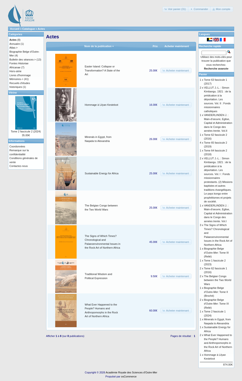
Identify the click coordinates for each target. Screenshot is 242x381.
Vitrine (13, 92)
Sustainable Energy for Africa (102, 173)
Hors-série (16, 71)
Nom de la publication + (99, 46)
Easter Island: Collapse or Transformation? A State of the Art (102, 70)
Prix (155, 46)
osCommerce (129, 376)
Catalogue (28, 28)
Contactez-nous (19, 166)
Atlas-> (14, 47)
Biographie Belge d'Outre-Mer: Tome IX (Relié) (216, 303)
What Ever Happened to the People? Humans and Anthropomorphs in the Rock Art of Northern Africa (218, 343)
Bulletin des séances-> (23, 59)
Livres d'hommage (20, 75)
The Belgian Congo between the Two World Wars (217, 280)
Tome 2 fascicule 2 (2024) (26, 131)
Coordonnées (17, 146)
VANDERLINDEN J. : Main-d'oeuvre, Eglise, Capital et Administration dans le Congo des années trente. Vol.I (218, 213)
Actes (41, 28)
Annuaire (15, 43)
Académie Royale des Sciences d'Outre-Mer (131, 372)
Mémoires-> (16, 79)
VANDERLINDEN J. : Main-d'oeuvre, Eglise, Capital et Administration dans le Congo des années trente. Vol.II (218, 123)
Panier (203, 74)
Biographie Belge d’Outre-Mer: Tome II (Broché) (216, 291)
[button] (175, 9)
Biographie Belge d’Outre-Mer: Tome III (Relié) (216, 252)
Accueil (14, 28)
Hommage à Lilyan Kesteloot (101, 104)
